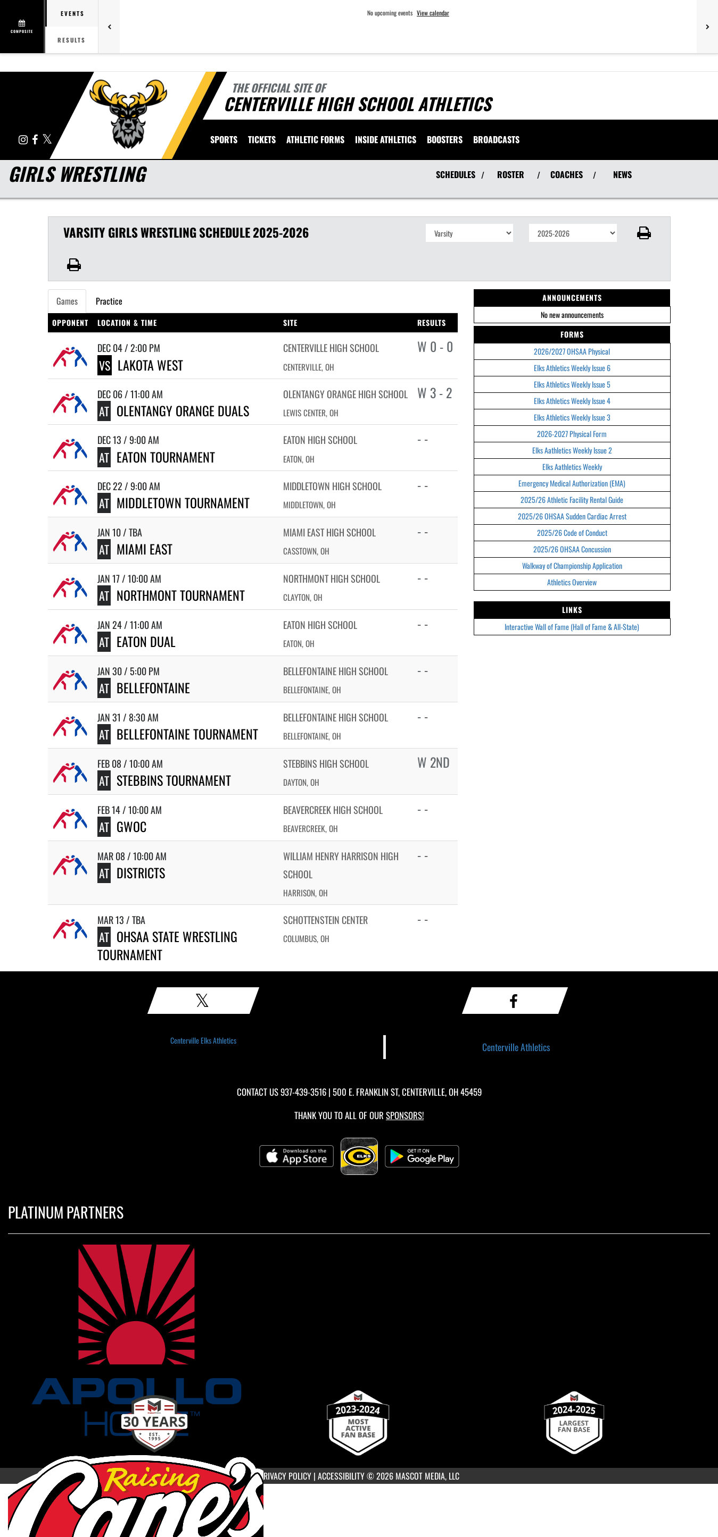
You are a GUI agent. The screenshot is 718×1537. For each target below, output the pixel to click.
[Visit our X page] (47, 140)
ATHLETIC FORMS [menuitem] (315, 139)
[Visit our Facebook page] (35, 140)
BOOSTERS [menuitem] (445, 139)
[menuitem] (496, 139)
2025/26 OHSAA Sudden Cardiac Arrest (572, 516)
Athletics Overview (572, 581)
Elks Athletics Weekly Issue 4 (572, 400)
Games (67, 301)
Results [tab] (71, 40)
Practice (109, 301)
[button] (643, 232)
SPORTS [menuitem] (223, 139)
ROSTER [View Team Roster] (510, 174)
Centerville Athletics (516, 1047)
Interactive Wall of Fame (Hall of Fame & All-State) (572, 626)
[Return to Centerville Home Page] (128, 114)
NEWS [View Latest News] (622, 174)
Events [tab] (73, 13)
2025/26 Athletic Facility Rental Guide (572, 499)
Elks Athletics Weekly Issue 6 (572, 367)
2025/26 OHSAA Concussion (572, 549)
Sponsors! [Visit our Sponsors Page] (405, 1115)
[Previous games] (109, 26)
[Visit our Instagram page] (24, 140)
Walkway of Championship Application (572, 565)
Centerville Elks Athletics (203, 1040)
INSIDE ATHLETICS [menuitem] (385, 139)
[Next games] (707, 26)
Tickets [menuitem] (262, 139)
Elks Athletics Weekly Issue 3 (572, 417)
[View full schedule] (22, 26)
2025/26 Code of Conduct (572, 532)
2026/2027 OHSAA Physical (572, 351)
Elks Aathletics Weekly (572, 466)
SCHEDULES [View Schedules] (455, 174)
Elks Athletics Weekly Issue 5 (572, 384)
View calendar (433, 13)
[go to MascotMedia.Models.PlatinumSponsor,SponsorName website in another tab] (359, 1340)
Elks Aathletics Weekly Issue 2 (572, 450)
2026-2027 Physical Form (572, 433)
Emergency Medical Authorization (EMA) (571, 483)
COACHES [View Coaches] (566, 174)
